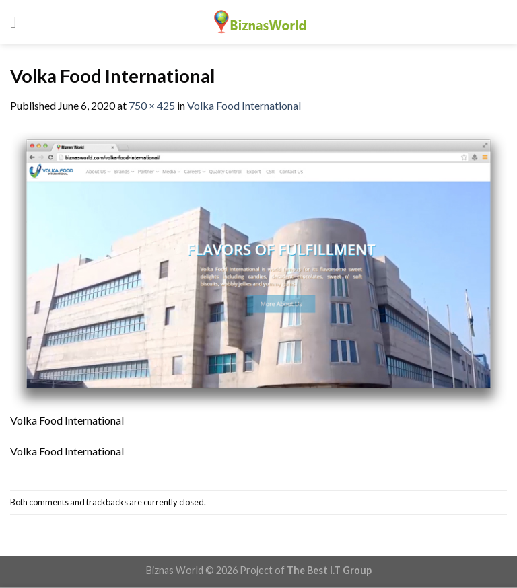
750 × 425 (152, 105)
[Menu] (18, 21)
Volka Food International (244, 105)
